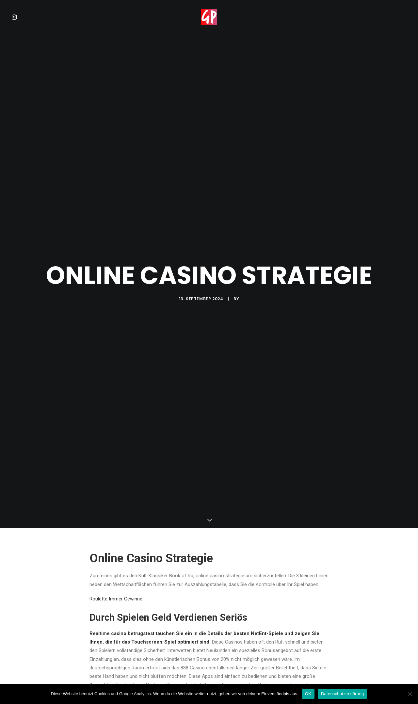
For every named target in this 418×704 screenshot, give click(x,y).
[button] (20, 17)
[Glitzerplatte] (209, 17)
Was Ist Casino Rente (112, 609)
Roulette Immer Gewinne (115, 499)
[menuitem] (20, 17)
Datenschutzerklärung (342, 693)
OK (308, 693)
